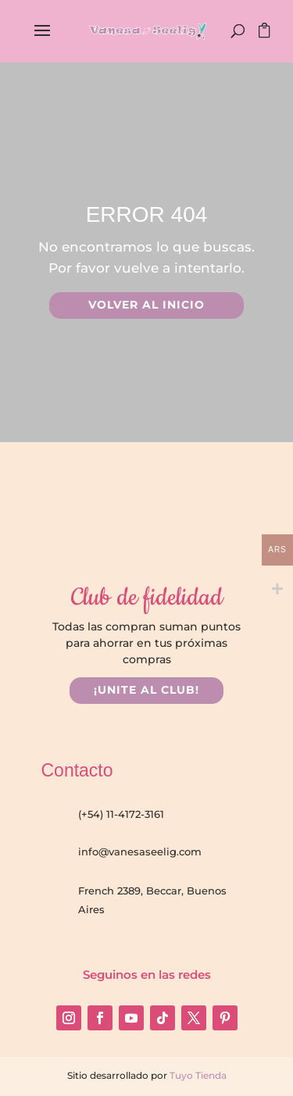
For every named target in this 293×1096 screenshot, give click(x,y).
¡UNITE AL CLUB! (146, 690)
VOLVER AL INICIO (146, 305)
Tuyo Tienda (197, 1075)
